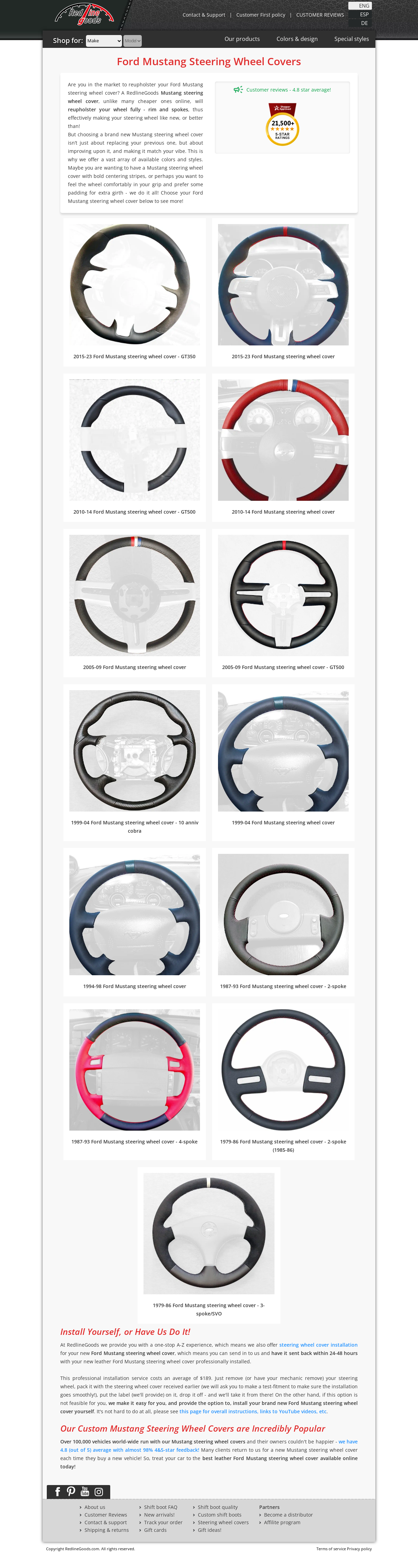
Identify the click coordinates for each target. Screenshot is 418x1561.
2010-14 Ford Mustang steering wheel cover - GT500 (134, 511)
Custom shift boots (220, 1514)
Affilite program (282, 1522)
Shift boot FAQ (160, 1507)
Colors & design (297, 39)
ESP (364, 14)
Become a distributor (288, 1514)
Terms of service (331, 1548)
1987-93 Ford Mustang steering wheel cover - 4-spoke (134, 1141)
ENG (364, 5)
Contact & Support (204, 14)
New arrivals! (159, 1514)
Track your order (163, 1522)
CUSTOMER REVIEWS (320, 14)
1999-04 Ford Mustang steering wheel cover (283, 822)
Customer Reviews (106, 1514)
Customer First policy (260, 14)
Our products (242, 39)
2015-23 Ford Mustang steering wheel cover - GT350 (134, 356)
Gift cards (155, 1530)
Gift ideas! (209, 1530)
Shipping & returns (107, 1530)
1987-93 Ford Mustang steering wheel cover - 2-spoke (283, 986)
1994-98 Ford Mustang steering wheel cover (134, 986)
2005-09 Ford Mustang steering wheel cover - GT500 (283, 667)
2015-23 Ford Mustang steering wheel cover (283, 356)
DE (364, 22)
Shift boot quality (218, 1507)
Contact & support (106, 1522)
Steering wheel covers (223, 1522)
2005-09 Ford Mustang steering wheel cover (134, 667)
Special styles (351, 39)
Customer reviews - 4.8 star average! (282, 89)
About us (95, 1507)
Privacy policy (359, 1548)
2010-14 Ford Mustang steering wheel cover (283, 511)
